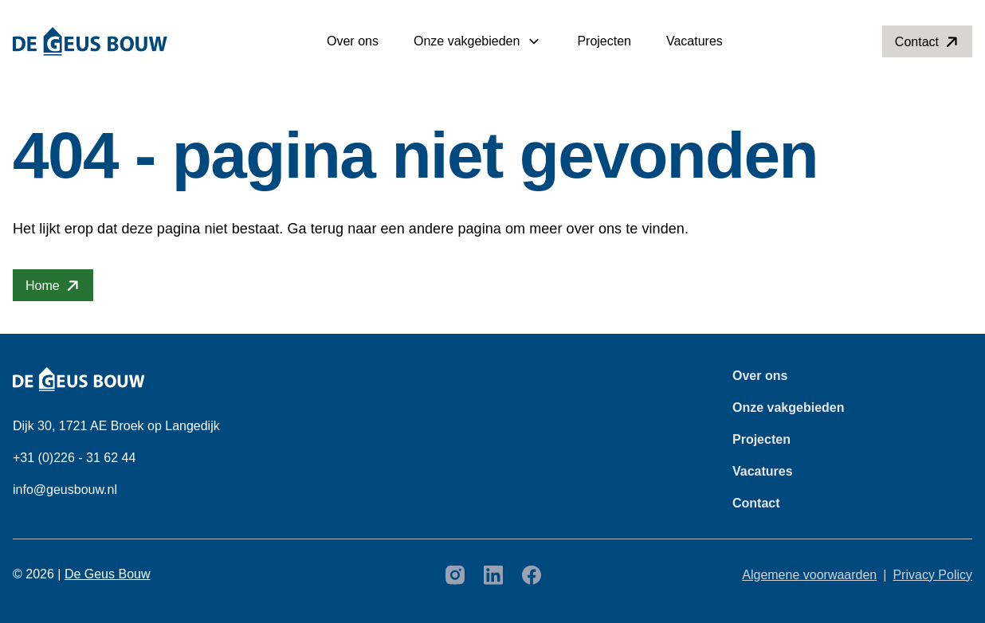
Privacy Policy (932, 575)
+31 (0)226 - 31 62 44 (74, 457)
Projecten (604, 41)
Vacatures (694, 41)
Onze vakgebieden (467, 41)
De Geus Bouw (108, 574)
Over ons (353, 41)
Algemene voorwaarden (809, 575)
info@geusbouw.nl (65, 489)
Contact (756, 503)
